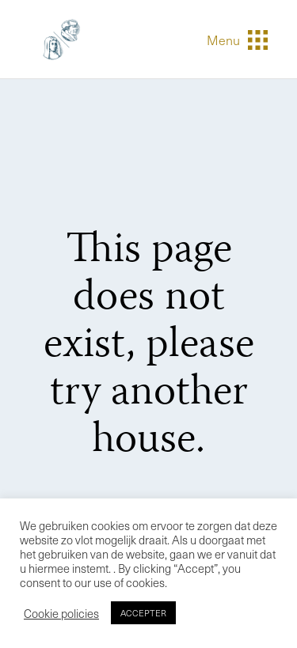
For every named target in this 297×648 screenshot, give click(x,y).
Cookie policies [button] (61, 613)
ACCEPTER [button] (143, 613)
